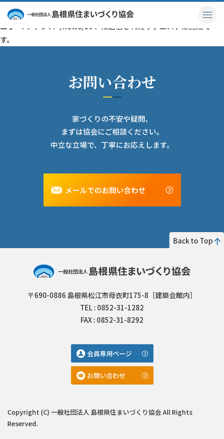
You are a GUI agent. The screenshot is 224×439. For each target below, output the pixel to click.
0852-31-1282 (120, 307)
